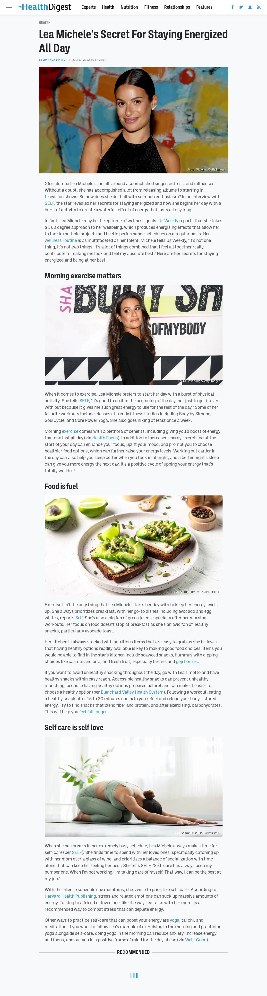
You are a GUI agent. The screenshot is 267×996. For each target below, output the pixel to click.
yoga (174, 920)
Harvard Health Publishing (70, 896)
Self (79, 617)
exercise (70, 431)
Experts (88, 7)
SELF (49, 203)
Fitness (151, 7)
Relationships (177, 7)
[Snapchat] (250, 8)
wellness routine (61, 240)
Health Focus (105, 437)
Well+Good (196, 939)
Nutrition (129, 7)
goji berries (187, 661)
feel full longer (93, 711)
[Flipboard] (241, 8)
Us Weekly (168, 220)
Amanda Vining (54, 59)
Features (204, 7)
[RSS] (258, 8)
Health (108, 7)
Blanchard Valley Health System (132, 692)
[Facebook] (232, 8)
